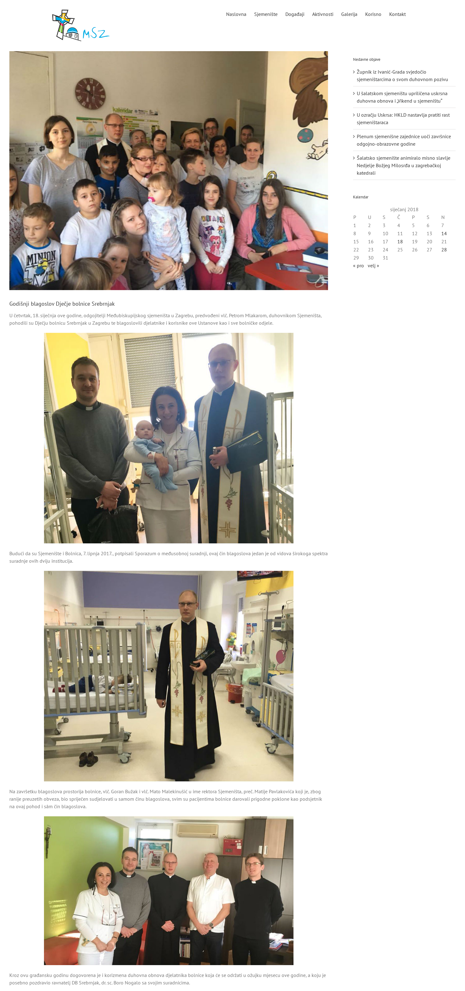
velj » (373, 265)
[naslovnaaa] (168, 170)
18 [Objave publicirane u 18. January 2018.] (400, 241)
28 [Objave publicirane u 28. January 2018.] (444, 249)
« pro (358, 265)
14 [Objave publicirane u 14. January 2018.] (444, 233)
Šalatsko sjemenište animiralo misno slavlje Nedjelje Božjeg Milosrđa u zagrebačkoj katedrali (403, 165)
